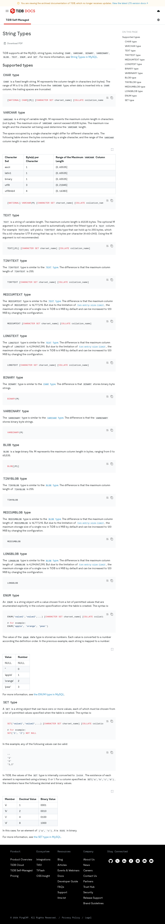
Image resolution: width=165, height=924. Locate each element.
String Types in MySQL (84, 56)
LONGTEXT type (133, 64)
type (51, 254)
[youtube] (151, 795)
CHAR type (131, 41)
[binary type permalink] (26, 351)
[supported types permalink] (35, 65)
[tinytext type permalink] (29, 247)
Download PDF (13, 43)
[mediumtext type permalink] (33, 276)
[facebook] (131, 795)
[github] (110, 795)
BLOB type (130, 77)
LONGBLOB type (134, 91)
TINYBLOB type (133, 82)
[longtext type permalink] (29, 314)
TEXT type (130, 50)
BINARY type (131, 68)
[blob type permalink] (22, 409)
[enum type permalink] (22, 542)
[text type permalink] (22, 206)
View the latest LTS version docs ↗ (130, 3)
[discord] (144, 795)
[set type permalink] (20, 645)
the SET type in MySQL (47, 771)
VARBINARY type (134, 73)
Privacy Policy (71, 852)
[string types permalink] (34, 33)
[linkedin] (124, 795)
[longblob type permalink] (29, 505)
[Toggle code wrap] (107, 98)
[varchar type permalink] (27, 108)
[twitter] (117, 795)
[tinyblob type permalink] (29, 439)
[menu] (7, 11)
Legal (88, 852)
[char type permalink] (22, 75)
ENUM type (131, 95)
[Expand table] (112, 145)
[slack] (137, 795)
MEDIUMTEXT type (135, 59)
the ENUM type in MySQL (49, 637)
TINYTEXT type (133, 55)
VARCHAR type (133, 46)
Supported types (131, 37)
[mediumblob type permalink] (33, 468)
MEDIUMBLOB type (135, 86)
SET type (129, 100)
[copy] (112, 98)
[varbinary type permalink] (31, 380)
